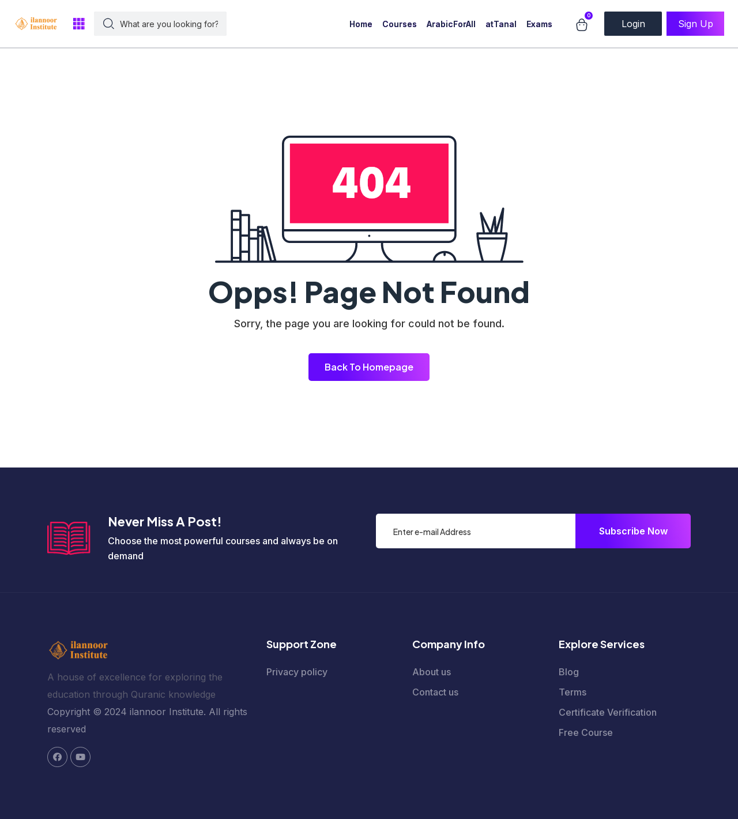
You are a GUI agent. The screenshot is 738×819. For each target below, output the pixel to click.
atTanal (501, 24)
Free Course (586, 732)
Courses (399, 24)
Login (633, 23)
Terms (572, 692)
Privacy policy (296, 672)
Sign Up (695, 23)
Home (360, 24)
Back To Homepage (369, 367)
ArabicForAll (451, 24)
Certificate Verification (608, 712)
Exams (539, 24)
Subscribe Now (633, 531)
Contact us (435, 692)
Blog (569, 672)
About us (431, 672)
